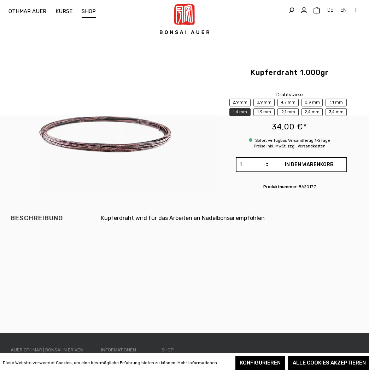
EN (343, 9)
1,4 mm (240, 112)
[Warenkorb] (316, 10)
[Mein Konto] (304, 10)
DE (330, 9)
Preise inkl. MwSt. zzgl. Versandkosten (290, 146)
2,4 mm (312, 112)
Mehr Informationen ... (199, 362)
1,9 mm (264, 112)
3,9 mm (264, 102)
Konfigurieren (260, 363)
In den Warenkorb (309, 165)
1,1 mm (336, 102)
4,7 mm (288, 102)
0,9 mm (312, 102)
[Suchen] (291, 10)
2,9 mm (240, 102)
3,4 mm (336, 112)
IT (355, 9)
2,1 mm (288, 112)
